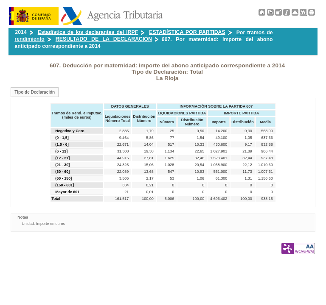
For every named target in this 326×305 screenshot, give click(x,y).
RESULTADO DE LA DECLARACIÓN (104, 39)
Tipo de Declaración (34, 92)
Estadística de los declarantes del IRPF (88, 32)
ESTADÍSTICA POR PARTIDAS (187, 32)
